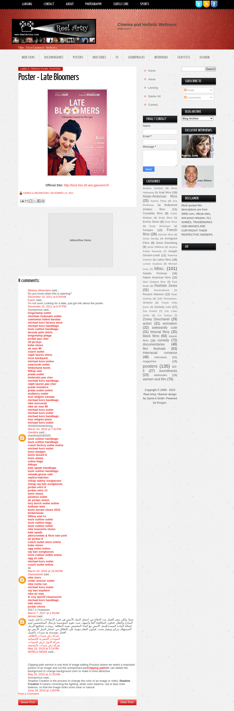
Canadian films (153, 213)
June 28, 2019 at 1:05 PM (44, 690)
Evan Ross (171, 221)
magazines (149, 361)
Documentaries (53, 57)
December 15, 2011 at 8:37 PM (47, 306)
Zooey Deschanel (156, 319)
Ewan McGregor (160, 226)
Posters (78, 57)
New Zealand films (154, 281)
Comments (192, 97)
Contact (49, 4)
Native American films (157, 277)
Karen (31, 300)
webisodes (160, 375)
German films (165, 234)
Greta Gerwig (151, 238)
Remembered (161, 290)
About (70, 4)
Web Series (99, 57)
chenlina (33, 432)
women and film (154, 379)
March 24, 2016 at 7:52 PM (44, 429)
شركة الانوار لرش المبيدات (44, 642)
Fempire (148, 230)
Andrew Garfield (153, 188)
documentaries (154, 344)
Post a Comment (28, 693)
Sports (144, 4)
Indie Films (28, 57)
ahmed (32, 616)
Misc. (159, 268)
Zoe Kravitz (150, 311)
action (147, 323)
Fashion (205, 57)
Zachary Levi (162, 306)
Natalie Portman (155, 273)
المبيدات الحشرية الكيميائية (44, 638)
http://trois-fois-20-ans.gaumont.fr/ (86, 185)
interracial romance (160, 353)
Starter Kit (154, 96)
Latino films (164, 259)
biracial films (160, 332)
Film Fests (183, 57)
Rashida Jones (165, 285)
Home (77, 701)
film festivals (154, 348)
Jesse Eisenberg (166, 242)
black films (151, 336)
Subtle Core (120, 4)
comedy (163, 340)
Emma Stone (151, 221)
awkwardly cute (164, 327)
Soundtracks (136, 57)
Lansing (27, 4)
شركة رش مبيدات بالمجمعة (44, 645)
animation (170, 323)
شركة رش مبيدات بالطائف (43, 635)
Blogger (161, 402)
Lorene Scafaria (152, 263)
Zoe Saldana (165, 315)
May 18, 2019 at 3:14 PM (43, 648)
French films (39, 69)
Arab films (165, 192)
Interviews (161, 57)
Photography (93, 4)
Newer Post (28, 702)
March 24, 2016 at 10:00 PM (45, 571)
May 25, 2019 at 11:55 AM (44, 674)
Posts (189, 90)
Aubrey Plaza (159, 200)
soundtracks (168, 371)
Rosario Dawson (153, 294)
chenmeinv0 (35, 574)
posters (55, 69)
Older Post (127, 702)
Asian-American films (160, 196)
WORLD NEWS (37, 651)
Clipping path (96, 667)
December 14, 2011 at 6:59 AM (47, 296)
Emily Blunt (165, 217)
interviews (160, 357)
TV (117, 57)
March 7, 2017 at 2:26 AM (44, 613)
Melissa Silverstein (39, 290)
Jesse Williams (155, 246)
